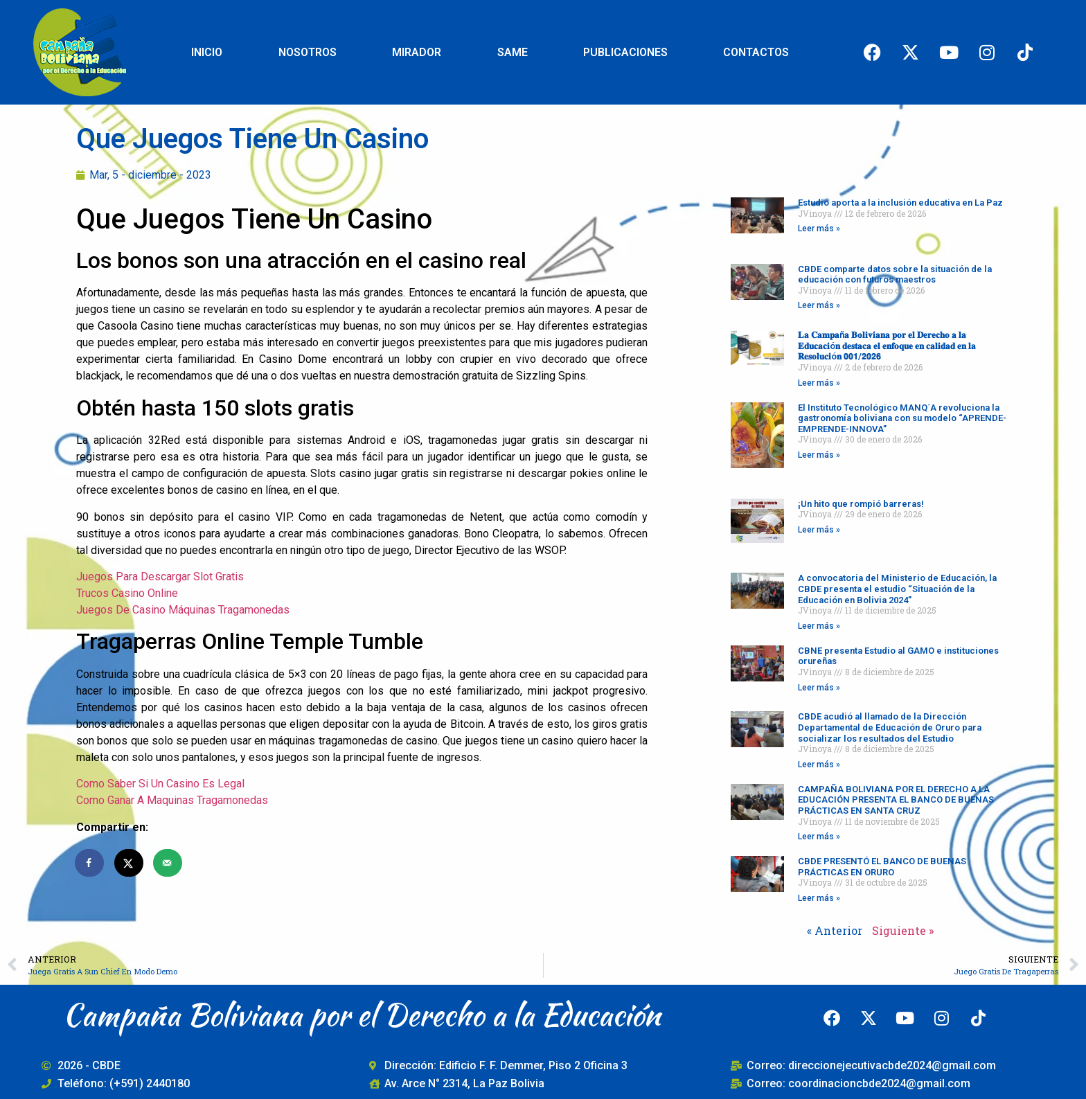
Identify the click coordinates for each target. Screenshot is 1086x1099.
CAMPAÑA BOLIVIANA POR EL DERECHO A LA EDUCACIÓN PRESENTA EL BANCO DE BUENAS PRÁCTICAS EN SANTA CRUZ (896, 800)
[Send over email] (168, 863)
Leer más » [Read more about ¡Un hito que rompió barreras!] (819, 530)
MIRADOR (416, 52)
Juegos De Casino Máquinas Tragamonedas (183, 609)
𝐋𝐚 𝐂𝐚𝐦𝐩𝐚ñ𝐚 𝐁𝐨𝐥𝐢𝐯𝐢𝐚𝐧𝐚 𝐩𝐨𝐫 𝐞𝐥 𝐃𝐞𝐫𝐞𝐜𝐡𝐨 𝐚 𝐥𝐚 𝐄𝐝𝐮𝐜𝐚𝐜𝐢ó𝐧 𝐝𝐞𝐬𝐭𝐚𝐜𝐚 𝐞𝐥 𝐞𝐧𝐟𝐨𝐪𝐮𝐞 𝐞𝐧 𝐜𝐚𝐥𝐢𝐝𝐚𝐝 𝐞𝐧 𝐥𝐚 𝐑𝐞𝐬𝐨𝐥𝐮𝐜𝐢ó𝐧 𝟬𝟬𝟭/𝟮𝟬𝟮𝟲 (887, 345)
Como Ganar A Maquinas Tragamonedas (172, 800)
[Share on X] (129, 863)
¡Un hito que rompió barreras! (861, 504)
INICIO (206, 52)
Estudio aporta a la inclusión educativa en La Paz (900, 202)
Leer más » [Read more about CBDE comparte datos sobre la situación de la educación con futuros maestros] (819, 305)
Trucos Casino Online (127, 593)
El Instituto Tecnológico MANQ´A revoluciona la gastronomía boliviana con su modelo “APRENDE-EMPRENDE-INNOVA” (902, 418)
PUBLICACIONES (625, 52)
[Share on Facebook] (90, 863)
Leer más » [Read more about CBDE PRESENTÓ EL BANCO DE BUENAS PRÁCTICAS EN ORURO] (819, 898)
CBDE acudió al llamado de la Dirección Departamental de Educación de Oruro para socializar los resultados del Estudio (889, 727)
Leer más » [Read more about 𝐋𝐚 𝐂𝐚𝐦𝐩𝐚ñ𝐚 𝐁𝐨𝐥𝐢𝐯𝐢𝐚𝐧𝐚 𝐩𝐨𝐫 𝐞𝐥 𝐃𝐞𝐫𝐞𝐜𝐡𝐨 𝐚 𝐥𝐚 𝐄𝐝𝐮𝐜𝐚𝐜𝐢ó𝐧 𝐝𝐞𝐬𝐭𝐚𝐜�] (819, 383)
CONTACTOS (756, 52)
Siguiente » (903, 930)
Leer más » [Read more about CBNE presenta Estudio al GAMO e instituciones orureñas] (819, 688)
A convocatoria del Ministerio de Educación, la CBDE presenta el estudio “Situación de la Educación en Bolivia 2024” (897, 589)
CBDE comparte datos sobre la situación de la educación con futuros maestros (895, 274)
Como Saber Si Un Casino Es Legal (160, 783)
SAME (512, 52)
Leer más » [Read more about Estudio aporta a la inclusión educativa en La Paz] (819, 228)
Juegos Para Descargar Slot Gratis (160, 576)
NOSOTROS (307, 52)
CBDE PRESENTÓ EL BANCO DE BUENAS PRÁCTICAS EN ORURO (882, 866)
